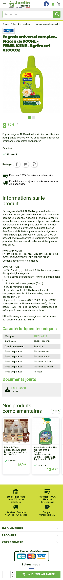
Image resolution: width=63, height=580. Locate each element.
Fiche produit (19, 388)
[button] (30, 117)
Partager (16, 164)
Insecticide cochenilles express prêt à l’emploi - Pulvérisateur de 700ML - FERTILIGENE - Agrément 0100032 (45, 453)
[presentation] (53, 411)
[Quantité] (7, 574)
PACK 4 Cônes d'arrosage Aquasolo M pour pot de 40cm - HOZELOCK (15, 451)
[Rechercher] (31, 14)
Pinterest (34, 164)
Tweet (25, 164)
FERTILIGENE (40, 336)
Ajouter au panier (38, 574)
